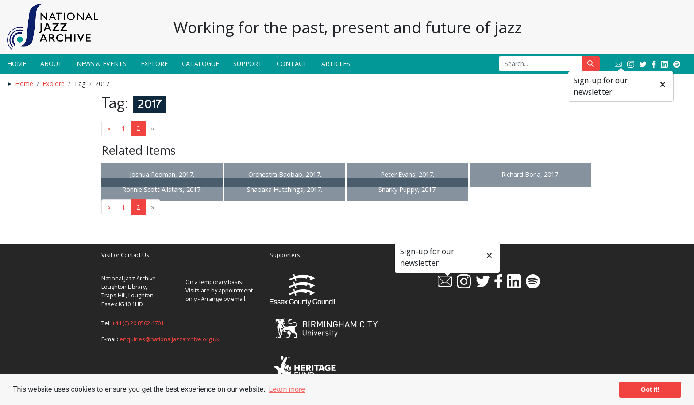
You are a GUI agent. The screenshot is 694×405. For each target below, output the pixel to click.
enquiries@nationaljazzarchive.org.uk (170, 339)
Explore (154, 63)
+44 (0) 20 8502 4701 (138, 323)
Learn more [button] (287, 389)
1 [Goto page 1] (123, 128)
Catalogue (200, 63)
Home (16, 63)
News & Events (102, 63)
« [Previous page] (109, 128)
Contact (292, 63)
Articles (335, 63)
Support (247, 63)
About (51, 63)
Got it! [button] (650, 389)
